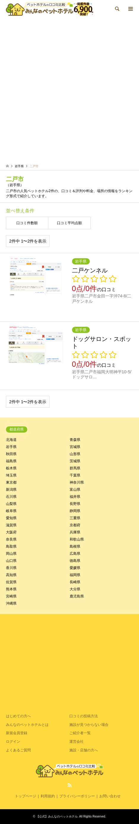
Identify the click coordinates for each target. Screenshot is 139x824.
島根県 (75, 546)
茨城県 (75, 461)
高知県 (11, 575)
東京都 (11, 482)
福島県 (11, 461)
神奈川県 (77, 482)
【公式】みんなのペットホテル (57, 816)
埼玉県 (11, 475)
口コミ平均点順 (69, 223)
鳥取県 (11, 546)
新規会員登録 (16, 733)
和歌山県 (77, 539)
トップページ (25, 796)
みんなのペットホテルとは (27, 725)
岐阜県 (11, 511)
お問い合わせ (110, 796)
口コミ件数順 (27, 223)
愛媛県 (75, 568)
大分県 (75, 589)
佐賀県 (11, 582)
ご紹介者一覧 (80, 733)
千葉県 (75, 475)
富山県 (75, 489)
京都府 (75, 525)
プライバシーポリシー (77, 796)
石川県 (11, 497)
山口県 (11, 561)
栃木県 (11, 468)
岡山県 (11, 554)
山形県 (75, 454)
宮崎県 (11, 596)
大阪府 (11, 532)
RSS (70, 785)
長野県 (75, 504)
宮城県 (75, 447)
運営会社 (76, 741)
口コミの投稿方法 (83, 716)
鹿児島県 (77, 596)
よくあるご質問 (18, 750)
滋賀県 (11, 525)
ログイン (13, 741)
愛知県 (11, 518)
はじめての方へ (18, 716)
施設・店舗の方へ (83, 750)
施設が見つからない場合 (88, 725)
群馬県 (75, 468)
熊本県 (11, 589)
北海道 (11, 440)
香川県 (11, 568)
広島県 (75, 554)
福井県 (75, 497)
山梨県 (11, 504)
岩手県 (11, 447)
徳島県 (75, 561)
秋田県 (11, 454)
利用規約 (48, 796)
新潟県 (11, 489)
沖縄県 (11, 603)
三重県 (75, 518)
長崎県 (75, 582)
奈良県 (11, 539)
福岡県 (75, 575)
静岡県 (75, 511)
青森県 (75, 440)
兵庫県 (75, 532)
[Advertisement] (69, 90)
